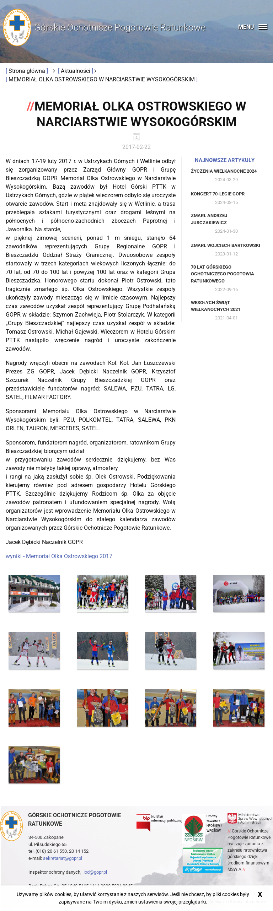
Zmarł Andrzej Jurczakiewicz (209, 219)
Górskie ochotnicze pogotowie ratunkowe (74, 819)
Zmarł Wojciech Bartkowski (225, 245)
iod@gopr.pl (95, 872)
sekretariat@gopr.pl (62, 858)
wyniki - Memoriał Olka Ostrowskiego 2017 (59, 556)
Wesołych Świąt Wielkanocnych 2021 (215, 306)
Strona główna (28, 71)
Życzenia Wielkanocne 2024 (224, 171)
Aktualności (76, 71)
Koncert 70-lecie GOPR (218, 193)
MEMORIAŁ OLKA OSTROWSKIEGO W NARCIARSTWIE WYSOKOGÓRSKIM (102, 79)
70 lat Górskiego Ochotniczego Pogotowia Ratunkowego (222, 274)
